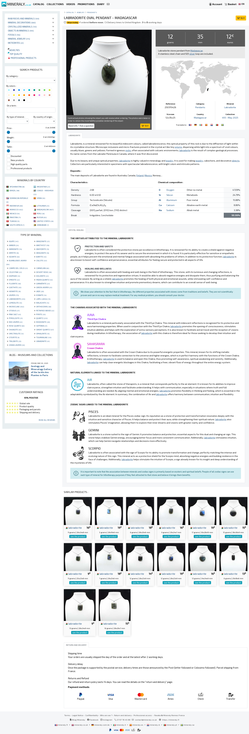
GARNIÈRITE (43, 283)
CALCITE (41, 260)
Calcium (170, 205)
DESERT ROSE (44, 272)
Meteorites (16, 42)
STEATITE (14, 337)
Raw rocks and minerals (23, 18)
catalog (70, 12)
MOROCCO (16, 209)
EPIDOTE (14, 280)
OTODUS (14, 310)
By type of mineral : (16, 117)
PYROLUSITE (16, 318)
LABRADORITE (17, 299)
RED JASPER (15, 322)
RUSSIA (42, 217)
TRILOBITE (15, 341)
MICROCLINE (16, 306)
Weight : (10, 137)
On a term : (12, 105)
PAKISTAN (15, 217)
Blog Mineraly (77, 720)
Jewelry (81, 12)
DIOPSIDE (14, 276)
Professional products (22, 58)
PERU (40, 213)
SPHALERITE (42, 333)
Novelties (14, 50)
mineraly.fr (61, 725)
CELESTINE (15, 272)
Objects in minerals (21, 30)
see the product (78, 536)
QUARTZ (41, 318)
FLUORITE (15, 283)
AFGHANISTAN (17, 186)
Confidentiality (91, 715)
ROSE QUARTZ (16, 326)
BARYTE (41, 257)
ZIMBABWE (43, 225)
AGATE (13, 241)
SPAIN (41, 198)
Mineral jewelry (19, 38)
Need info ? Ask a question (81, 126)
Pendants (92, 12)
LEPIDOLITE (15, 303)
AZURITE (14, 257)
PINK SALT (15, 314)
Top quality (15, 54)
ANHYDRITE (42, 249)
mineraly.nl (154, 725)
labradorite (73, 527)
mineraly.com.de (100, 725)
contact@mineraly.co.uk (146, 720)
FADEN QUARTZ (44, 280)
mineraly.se (187, 725)
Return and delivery (122, 715)
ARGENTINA (43, 186)
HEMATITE (15, 291)
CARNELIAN (42, 268)
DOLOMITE (42, 276)
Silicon (169, 195)
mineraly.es (136, 725)
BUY (241, 18)
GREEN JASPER (44, 287)
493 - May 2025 (230, 117)
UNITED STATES (45, 221)
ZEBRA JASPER (17, 345)
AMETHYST (42, 245)
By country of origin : (43, 117)
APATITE (14, 253)
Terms (67, 715)
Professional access (143, 715)
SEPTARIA (41, 326)
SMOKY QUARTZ (45, 329)
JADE (40, 291)
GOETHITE (15, 287)
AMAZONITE (43, 241)
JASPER (14, 295)
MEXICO (15, 213)
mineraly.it (119, 725)
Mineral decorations (22, 22)
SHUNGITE (15, 329)
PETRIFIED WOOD (45, 310)
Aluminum (171, 200)
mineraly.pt (171, 725)
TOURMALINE (43, 337)
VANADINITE (43, 341)
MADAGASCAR (45, 209)
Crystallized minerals (22, 26)
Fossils (14, 34)
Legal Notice (77, 715)
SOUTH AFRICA (17, 225)
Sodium (170, 210)
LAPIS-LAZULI (43, 299)
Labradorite (230, 107)
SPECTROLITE (16, 333)
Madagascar (200, 117)
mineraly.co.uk (79, 725)
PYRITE (41, 314)
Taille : (10, 146)
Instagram (106, 720)
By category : (12, 76)
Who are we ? (106, 715)
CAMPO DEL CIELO (18, 268)
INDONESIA (16, 206)
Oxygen (170, 190)
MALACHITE (42, 303)
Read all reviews (47, 420)
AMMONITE (15, 249)
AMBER (14, 245)
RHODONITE (43, 322)
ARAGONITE (42, 253)
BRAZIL (14, 190)
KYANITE (41, 295)
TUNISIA (14, 221)
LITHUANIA (43, 206)
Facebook (92, 720)
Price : (9, 128)
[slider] (8, 132)
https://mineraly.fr (170, 720)
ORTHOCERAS (43, 306)
